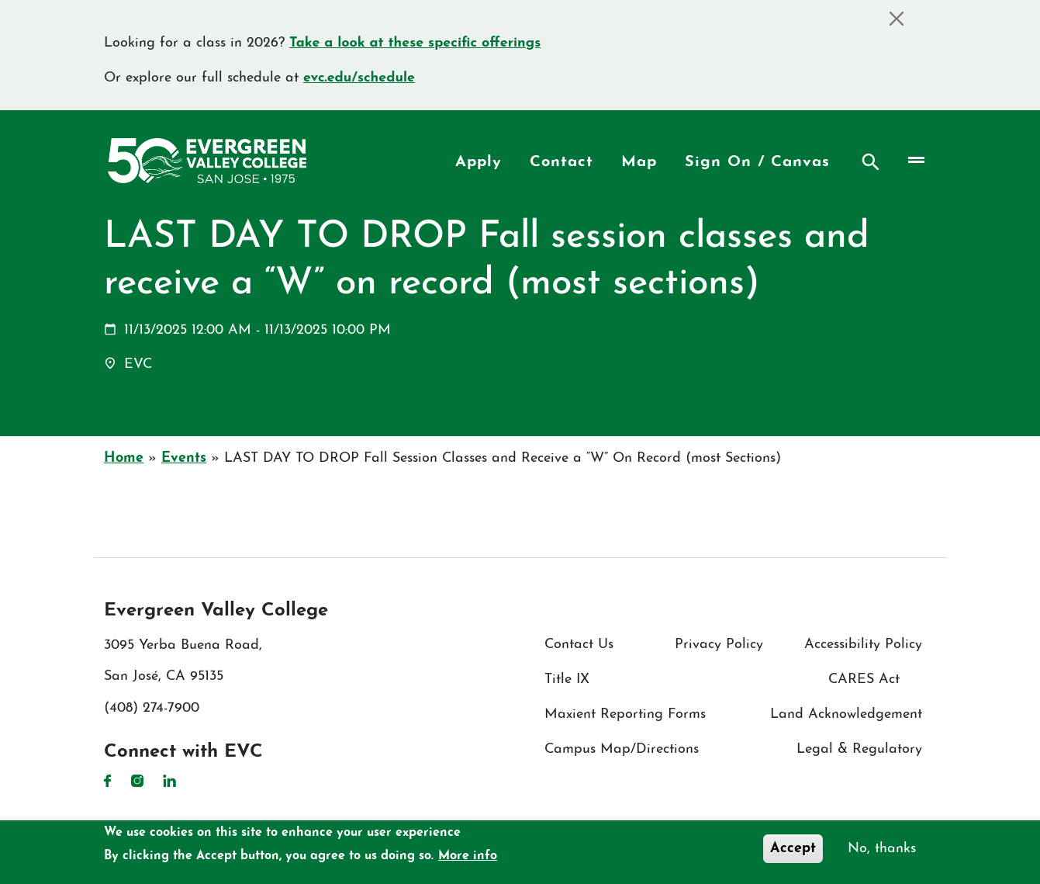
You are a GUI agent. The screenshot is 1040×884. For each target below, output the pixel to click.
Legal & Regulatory (859, 749)
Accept (793, 848)
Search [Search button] (871, 162)
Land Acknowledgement (846, 714)
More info (467, 856)
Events (183, 458)
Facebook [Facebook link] (108, 781)
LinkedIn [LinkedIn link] (169, 781)
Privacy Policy (719, 644)
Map (639, 162)
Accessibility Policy (863, 644)
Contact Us (578, 644)
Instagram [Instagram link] (137, 781)
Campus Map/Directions (621, 749)
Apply (478, 162)
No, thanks (882, 848)
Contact (561, 162)
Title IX (566, 679)
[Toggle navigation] (915, 160)
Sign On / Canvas (757, 162)
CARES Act (864, 679)
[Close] (896, 18)
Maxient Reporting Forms (625, 714)
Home (123, 458)
